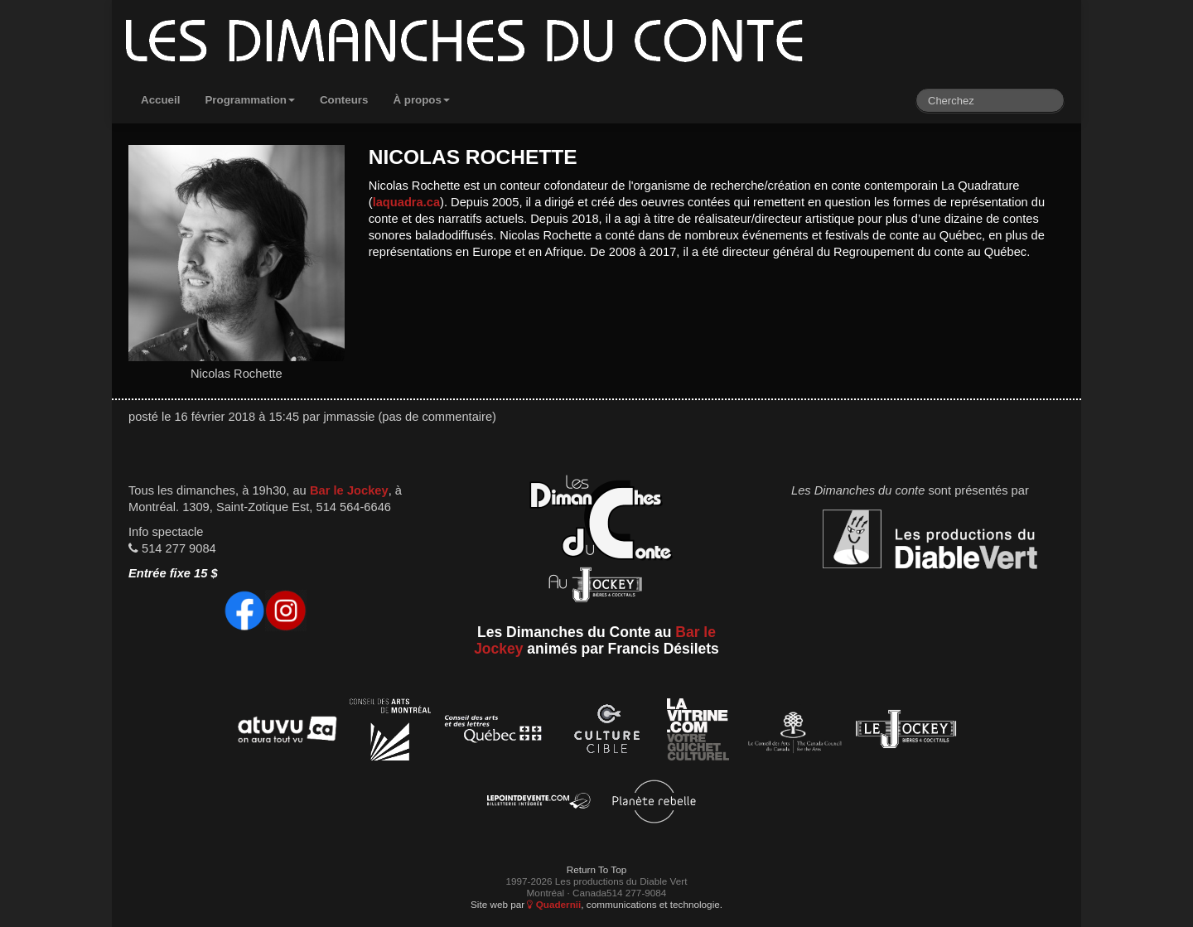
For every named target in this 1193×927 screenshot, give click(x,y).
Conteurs (344, 100)
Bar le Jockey (349, 490)
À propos (421, 100)
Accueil (160, 100)
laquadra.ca (406, 202)
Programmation (250, 100)
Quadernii (554, 904)
